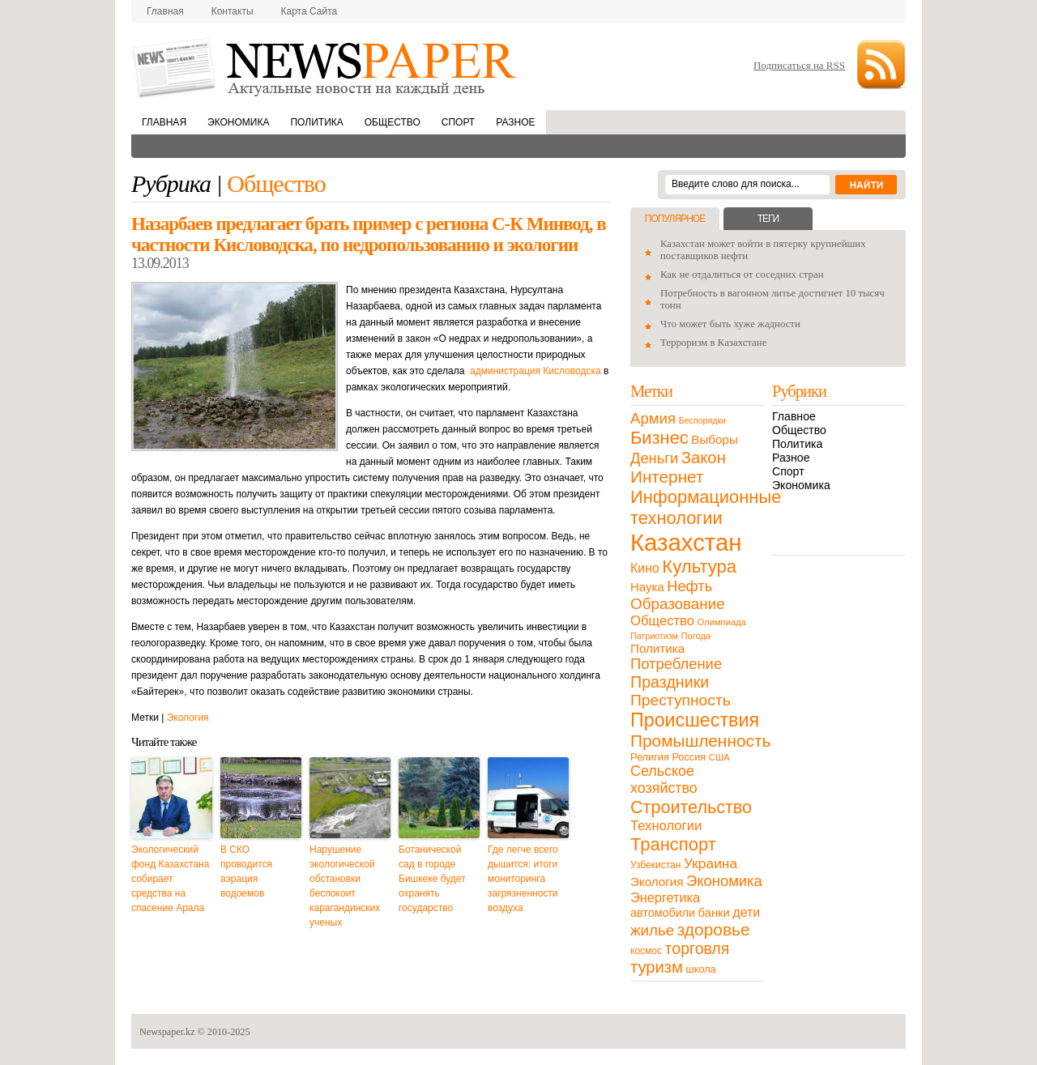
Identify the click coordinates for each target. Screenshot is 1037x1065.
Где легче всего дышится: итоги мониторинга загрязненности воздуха (523, 879)
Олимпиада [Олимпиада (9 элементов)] (722, 622)
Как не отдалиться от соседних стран (742, 274)
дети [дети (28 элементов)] (746, 912)
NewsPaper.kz (325, 66)
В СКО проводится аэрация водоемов (246, 871)
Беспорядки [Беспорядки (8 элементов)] (702, 420)
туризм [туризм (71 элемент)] (656, 967)
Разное (515, 122)
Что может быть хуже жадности (730, 324)
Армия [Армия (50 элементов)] (653, 418)
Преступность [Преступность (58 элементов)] (680, 700)
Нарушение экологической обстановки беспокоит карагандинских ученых (344, 886)
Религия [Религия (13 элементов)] (649, 757)
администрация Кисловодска (535, 371)
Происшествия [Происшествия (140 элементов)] (694, 720)
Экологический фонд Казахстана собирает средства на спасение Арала (170, 879)
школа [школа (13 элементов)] (701, 969)
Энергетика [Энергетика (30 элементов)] (665, 897)
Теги (768, 218)
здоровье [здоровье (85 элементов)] (713, 929)
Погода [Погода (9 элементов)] (696, 636)
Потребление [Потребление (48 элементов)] (676, 663)
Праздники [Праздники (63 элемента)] (669, 682)
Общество (392, 122)
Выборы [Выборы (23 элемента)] (714, 439)
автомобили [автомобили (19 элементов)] (662, 912)
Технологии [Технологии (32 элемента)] (666, 825)
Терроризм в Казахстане (713, 342)
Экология (188, 717)
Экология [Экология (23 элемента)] (656, 881)
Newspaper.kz (167, 1031)
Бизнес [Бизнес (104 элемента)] (659, 438)
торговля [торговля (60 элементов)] (697, 948)
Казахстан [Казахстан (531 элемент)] (685, 542)
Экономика (238, 122)
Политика (316, 122)
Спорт (458, 122)
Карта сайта (309, 11)
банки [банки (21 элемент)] (714, 912)
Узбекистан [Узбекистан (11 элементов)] (655, 865)
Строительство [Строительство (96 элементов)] (691, 807)
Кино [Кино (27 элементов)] (644, 568)
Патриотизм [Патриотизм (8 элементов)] (654, 636)
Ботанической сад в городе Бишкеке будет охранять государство (432, 879)
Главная (165, 11)
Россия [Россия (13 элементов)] (689, 757)
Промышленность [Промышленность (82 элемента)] (700, 740)
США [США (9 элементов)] (719, 757)
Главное (794, 416)
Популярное (675, 218)
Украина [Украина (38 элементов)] (710, 863)
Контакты (232, 11)
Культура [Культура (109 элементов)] (699, 566)
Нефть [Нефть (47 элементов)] (689, 585)
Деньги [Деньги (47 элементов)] (654, 457)
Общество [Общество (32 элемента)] (662, 620)
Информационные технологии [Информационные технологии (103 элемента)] (705, 507)
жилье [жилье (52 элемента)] (652, 930)
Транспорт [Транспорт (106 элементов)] (673, 844)
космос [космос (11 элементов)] (646, 950)
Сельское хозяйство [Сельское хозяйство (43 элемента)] (664, 779)
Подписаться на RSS (799, 65)
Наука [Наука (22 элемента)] (647, 587)
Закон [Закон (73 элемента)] (703, 457)
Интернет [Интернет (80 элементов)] (666, 476)
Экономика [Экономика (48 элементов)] (724, 880)
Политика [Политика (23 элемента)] (657, 648)
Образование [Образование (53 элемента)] (677, 603)
